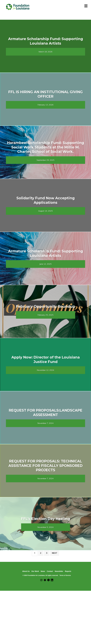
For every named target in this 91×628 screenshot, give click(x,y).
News (43, 571)
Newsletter (59, 571)
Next (54, 553)
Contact (50, 571)
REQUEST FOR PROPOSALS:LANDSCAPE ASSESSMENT (45, 412)
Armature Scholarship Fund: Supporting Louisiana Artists (45, 41)
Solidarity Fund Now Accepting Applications (45, 200)
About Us (26, 571)
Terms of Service (65, 575)
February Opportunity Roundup (45, 306)
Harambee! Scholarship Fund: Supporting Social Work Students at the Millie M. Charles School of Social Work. (45, 147)
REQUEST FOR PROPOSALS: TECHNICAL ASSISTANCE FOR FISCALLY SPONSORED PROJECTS (45, 465)
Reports (68, 571)
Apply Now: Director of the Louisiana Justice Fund (45, 359)
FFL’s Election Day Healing (45, 519)
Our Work (35, 571)
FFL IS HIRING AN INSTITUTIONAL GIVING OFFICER (45, 94)
